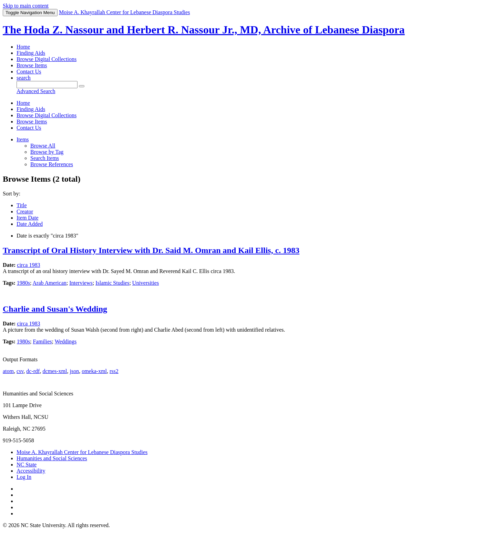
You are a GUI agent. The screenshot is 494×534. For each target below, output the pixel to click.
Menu (30, 12)
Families (42, 341)
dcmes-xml (54, 371)
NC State (27, 464)
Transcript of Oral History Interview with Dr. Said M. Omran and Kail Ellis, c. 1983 (151, 250)
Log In (24, 477)
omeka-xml (94, 371)
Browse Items (32, 65)
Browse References (51, 164)
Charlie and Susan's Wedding (55, 308)
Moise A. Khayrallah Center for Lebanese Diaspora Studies (82, 452)
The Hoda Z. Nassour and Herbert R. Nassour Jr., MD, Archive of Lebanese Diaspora (204, 29)
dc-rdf (33, 371)
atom (8, 371)
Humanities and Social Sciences (52, 458)
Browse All (42, 146)
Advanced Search (36, 91)
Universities (145, 283)
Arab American (49, 283)
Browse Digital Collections (46, 59)
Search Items (44, 158)
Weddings (66, 341)
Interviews (81, 283)
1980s (23, 283)
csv (20, 371)
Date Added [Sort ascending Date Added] (30, 224)
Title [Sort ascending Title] (22, 205)
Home (23, 47)
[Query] (47, 84)
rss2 (114, 371)
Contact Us (29, 71)
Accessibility (31, 471)
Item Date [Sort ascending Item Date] (28, 218)
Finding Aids (31, 53)
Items (23, 139)
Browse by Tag (46, 152)
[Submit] (81, 86)
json (74, 371)
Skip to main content (26, 6)
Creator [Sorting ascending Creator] (25, 211)
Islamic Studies (112, 283)
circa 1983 (28, 265)
